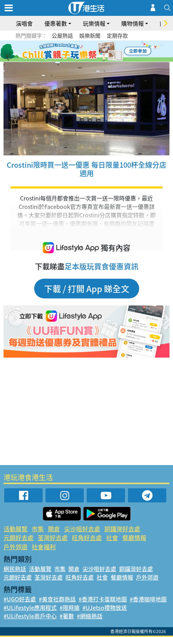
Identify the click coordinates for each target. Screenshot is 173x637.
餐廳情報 (134, 537)
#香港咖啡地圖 (148, 599)
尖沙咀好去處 (82, 528)
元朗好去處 (18, 537)
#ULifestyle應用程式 (30, 607)
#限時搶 (70, 607)
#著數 (67, 616)
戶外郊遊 (15, 546)
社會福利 (44, 546)
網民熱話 (15, 568)
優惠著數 (55, 23)
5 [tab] (99, 51)
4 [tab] (91, 51)
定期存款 (117, 35)
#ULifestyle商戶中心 (30, 616)
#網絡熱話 (90, 616)
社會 (112, 537)
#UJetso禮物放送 (104, 607)
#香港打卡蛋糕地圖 (103, 599)
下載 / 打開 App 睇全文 (86, 288)
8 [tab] (91, 59)
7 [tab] (84, 59)
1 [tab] (70, 51)
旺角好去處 (87, 537)
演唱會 (24, 23)
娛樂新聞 (89, 35)
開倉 (54, 528)
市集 (38, 528)
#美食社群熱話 (57, 599)
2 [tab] (77, 51)
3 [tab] (84, 51)
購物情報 (132, 23)
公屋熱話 (62, 35)
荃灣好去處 (53, 537)
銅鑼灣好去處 (122, 528)
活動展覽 (15, 528)
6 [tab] (106, 51)
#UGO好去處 (20, 599)
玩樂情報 (94, 23)
